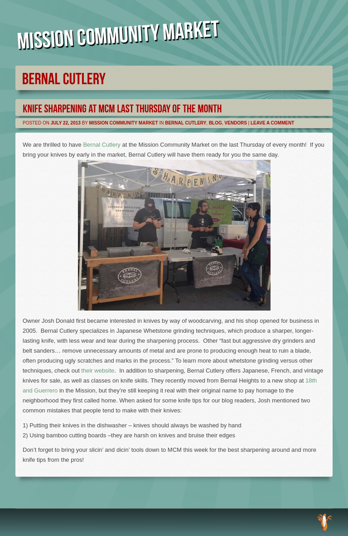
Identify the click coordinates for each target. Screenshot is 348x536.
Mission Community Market (123, 122)
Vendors (235, 122)
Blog (215, 122)
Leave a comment (272, 122)
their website (97, 370)
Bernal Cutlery (185, 122)
